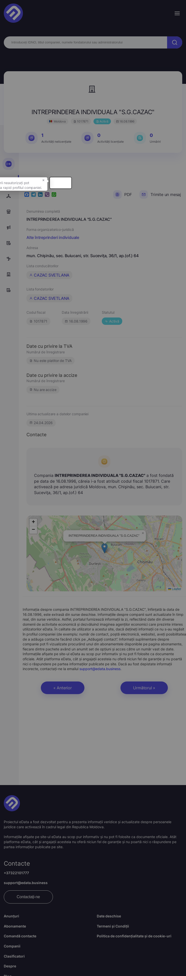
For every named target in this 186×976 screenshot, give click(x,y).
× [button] (105, 191)
